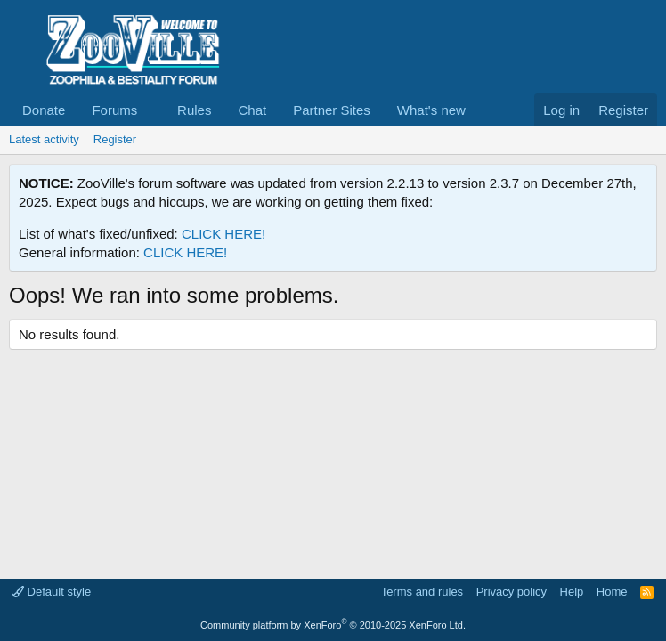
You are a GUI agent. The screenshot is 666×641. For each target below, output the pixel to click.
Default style (51, 591)
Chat (252, 110)
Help (572, 591)
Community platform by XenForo (333, 625)
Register (114, 139)
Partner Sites (331, 110)
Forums (114, 110)
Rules (194, 110)
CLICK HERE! (223, 233)
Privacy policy (511, 591)
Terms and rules (422, 591)
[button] (151, 109)
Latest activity (44, 139)
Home (612, 591)
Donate (43, 110)
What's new (431, 110)
